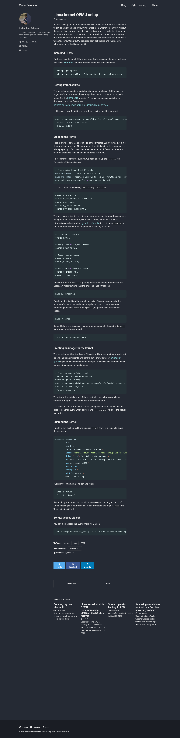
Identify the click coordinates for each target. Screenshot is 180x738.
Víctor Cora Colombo (31, 27)
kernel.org (98, 114)
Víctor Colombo (28, 5)
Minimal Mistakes (65, 732)
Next (108, 652)
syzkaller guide (69, 412)
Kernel (66, 614)
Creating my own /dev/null (63, 676)
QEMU (83, 614)
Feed (48, 727)
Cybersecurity (139, 5)
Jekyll (54, 732)
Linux (75, 614)
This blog (82, 72)
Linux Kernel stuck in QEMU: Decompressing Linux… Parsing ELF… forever (93, 680)
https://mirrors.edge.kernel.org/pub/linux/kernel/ (80, 122)
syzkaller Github (116, 257)
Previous (72, 652)
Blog (123, 5)
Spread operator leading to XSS (117, 676)
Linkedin (36, 727)
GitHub (24, 727)
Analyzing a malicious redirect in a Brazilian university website (147, 677)
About (155, 5)
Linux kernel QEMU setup (75, 14)
